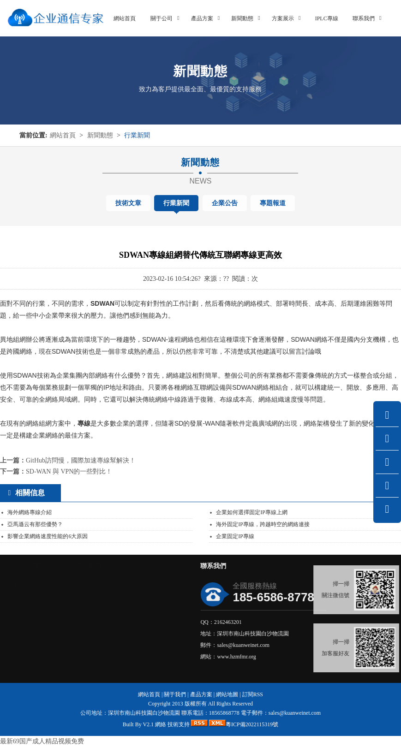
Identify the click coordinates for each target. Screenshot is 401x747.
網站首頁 (63, 135)
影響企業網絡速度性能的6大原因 (47, 536)
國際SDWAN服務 (63, 608)
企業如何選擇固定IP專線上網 (251, 512)
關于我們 (175, 694)
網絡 (160, 724)
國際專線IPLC (59, 597)
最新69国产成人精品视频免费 (42, 741)
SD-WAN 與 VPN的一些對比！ (69, 471)
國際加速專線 (58, 585)
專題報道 (273, 203)
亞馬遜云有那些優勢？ (35, 524)
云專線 (50, 631)
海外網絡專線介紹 (29, 512)
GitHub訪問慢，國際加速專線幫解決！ (81, 460)
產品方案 (201, 694)
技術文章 (128, 203)
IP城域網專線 (58, 620)
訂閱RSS (252, 694)
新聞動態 (100, 135)
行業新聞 (137, 135)
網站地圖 (227, 694)
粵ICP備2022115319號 (252, 724)
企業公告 (225, 203)
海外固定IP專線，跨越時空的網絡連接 (263, 524)
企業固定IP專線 (235, 536)
